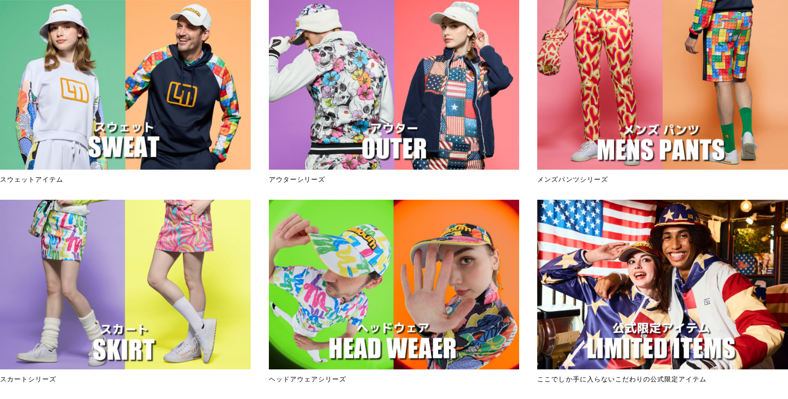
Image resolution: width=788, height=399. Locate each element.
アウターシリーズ (394, 91)
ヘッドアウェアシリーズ (394, 291)
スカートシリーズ (125, 291)
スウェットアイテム (125, 91)
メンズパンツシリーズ (662, 91)
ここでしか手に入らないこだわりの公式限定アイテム (662, 291)
